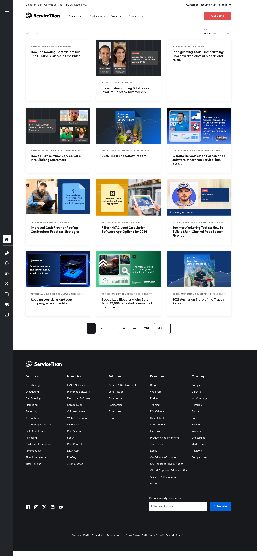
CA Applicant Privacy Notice (166, 464)
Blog (153, 385)
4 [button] (124, 328)
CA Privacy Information (163, 457)
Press (195, 418)
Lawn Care (73, 451)
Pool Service (74, 431)
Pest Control (74, 444)
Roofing (71, 457)
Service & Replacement (122, 385)
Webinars (156, 392)
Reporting (31, 411)
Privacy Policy (98, 535)
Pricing (154, 483)
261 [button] (146, 328)
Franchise (114, 418)
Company (197, 385)
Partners (197, 411)
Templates (156, 444)
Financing (31, 437)
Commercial (116, 398)
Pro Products (33, 451)
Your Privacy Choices (130, 535)
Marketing (32, 405)
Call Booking (33, 398)
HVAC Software (76, 385)
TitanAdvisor (33, 464)
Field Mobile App (36, 431)
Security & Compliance (163, 477)
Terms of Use (113, 535)
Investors (197, 431)
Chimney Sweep (76, 411)
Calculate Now (78, 5)
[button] (134, 328)
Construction (116, 392)
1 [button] (91, 328)
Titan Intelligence (36, 457)
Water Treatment (77, 418)
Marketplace (199, 444)
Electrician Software (79, 398)
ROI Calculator (158, 411)
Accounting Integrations (40, 424)
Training (155, 405)
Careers (196, 392)
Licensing (155, 431)
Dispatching (33, 385)
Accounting (32, 418)
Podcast (154, 398)
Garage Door (74, 405)
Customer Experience (38, 444)
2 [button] (102, 328)
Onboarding (198, 437)
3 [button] (113, 328)
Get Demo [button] (217, 16)
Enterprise (115, 411)
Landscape (73, 424)
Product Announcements (164, 437)
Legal (153, 451)
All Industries (75, 464)
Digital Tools (157, 418)
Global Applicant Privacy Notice (168, 470)
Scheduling (32, 392)
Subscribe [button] (220, 506)
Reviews (197, 424)
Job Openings (199, 398)
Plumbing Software (78, 392)
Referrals (197, 405)
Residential (115, 405)
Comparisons (158, 424)
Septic (70, 437)
